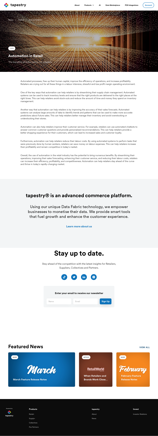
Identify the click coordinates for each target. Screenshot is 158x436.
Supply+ (32, 419)
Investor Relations (140, 415)
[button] (89, 5)
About (77, 5)
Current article (35, 20)
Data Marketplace (113, 5)
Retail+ (31, 415)
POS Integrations (131, 5)
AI (100, 5)
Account (148, 5)
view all (144, 349)
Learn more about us (79, 226)
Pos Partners (34, 427)
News (10, 20)
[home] (15, 5)
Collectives (33, 423)
